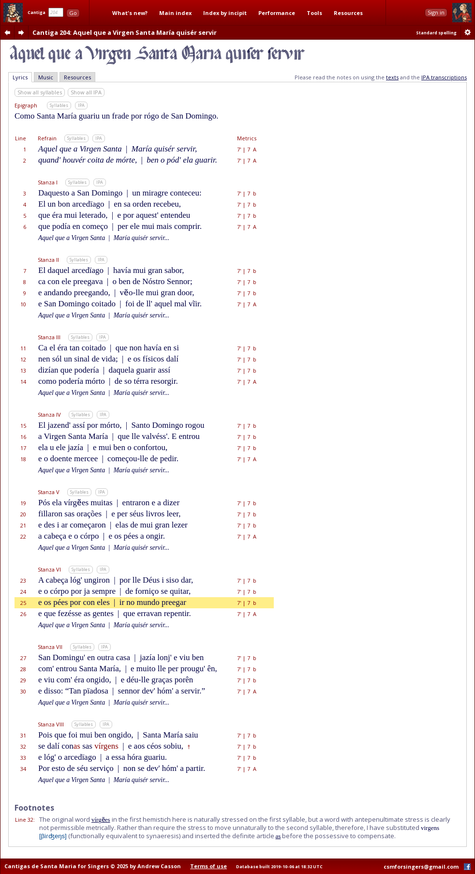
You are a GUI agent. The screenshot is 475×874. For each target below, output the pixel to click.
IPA (81, 105)
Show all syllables (39, 92)
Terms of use (208, 866)
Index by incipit (225, 12)
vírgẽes (100, 819)
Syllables (59, 105)
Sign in (436, 12)
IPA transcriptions (444, 77)
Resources (348, 12)
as (278, 836)
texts (392, 77)
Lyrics (20, 77)
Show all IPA (86, 92)
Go (73, 12)
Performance (276, 12)
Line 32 (24, 819)
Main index (175, 12)
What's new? (130, 12)
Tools (314, 12)
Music (45, 77)
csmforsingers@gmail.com (421, 866)
